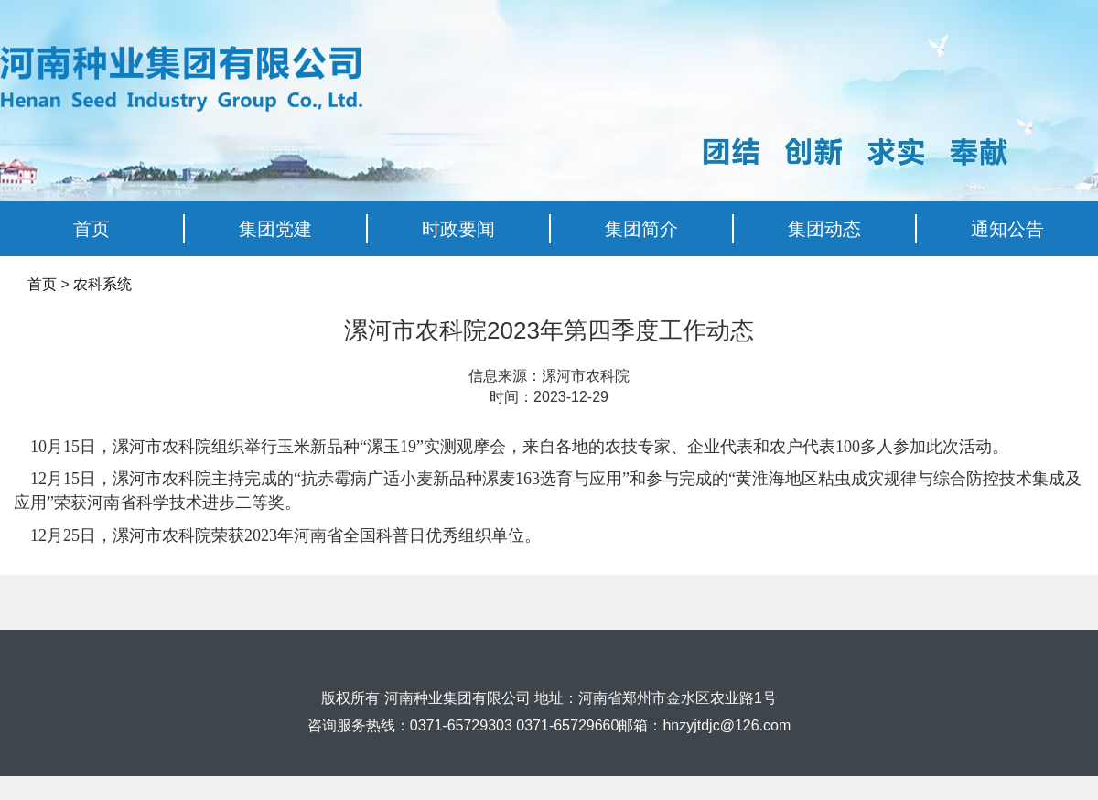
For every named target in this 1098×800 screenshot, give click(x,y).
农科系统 (102, 284)
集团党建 (275, 229)
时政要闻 (458, 229)
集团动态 (824, 229)
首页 (91, 229)
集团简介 (641, 229)
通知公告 (1007, 229)
